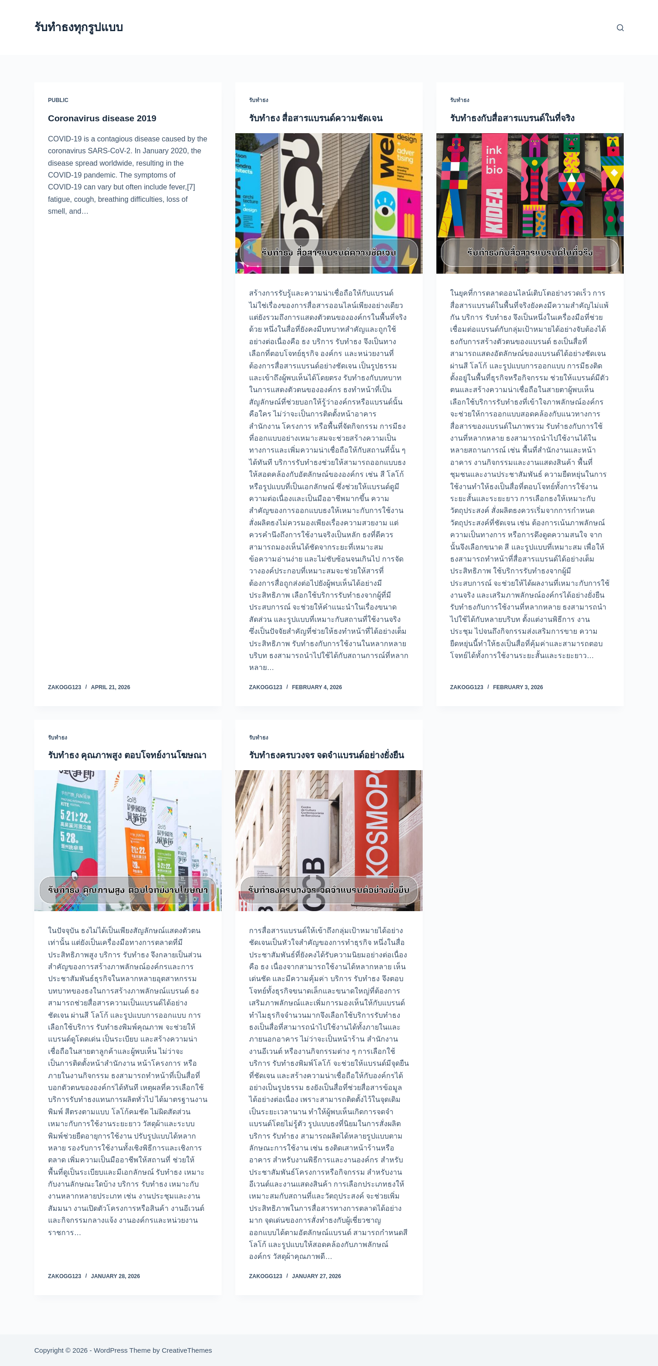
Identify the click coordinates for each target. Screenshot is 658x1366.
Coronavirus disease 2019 (104, 118)
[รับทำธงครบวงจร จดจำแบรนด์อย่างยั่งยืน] (329, 852)
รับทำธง (258, 100)
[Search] (620, 27)
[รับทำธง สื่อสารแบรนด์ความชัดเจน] (329, 203)
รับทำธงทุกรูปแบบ (78, 27)
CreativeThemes (187, 1350)
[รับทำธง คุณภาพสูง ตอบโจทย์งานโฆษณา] (128, 852)
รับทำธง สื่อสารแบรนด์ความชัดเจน (319, 118)
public (58, 100)
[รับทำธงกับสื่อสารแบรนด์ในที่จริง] (530, 203)
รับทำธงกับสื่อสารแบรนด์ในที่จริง (515, 118)
